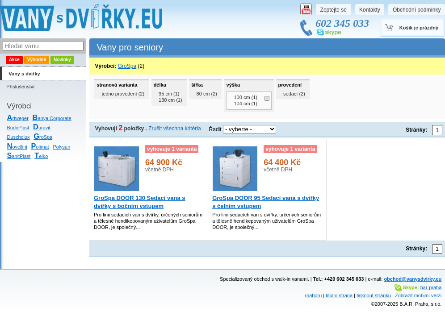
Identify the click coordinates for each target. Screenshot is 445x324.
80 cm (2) (207, 93)
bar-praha (431, 287)
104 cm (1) (246, 103)
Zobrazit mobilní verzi (418, 295)
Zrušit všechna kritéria (174, 128)
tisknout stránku (374, 295)
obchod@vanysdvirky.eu (412, 279)
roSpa (43, 137)
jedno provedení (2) (123, 93)
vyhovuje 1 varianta (172, 149)
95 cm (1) (169, 93)
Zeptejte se (333, 10)
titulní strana (339, 295)
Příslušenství (20, 86)
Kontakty (369, 10)
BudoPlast (18, 127)
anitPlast (19, 156)
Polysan (61, 147)
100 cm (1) (246, 97)
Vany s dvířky (24, 73)
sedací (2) (294, 93)
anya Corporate (52, 118)
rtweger (18, 118)
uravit (41, 127)
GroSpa (127, 66)
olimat (40, 147)
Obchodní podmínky (417, 10)
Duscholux (18, 137)
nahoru (314, 295)
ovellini (17, 147)
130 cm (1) (170, 100)
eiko (41, 156)
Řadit (215, 129)
